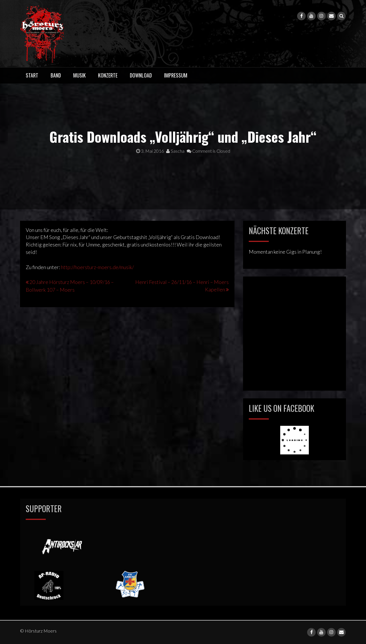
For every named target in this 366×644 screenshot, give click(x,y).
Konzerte (108, 75)
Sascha (175, 151)
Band (56, 75)
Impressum (175, 75)
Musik (79, 75)
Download (141, 75)
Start (32, 75)
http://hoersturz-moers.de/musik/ (97, 267)
